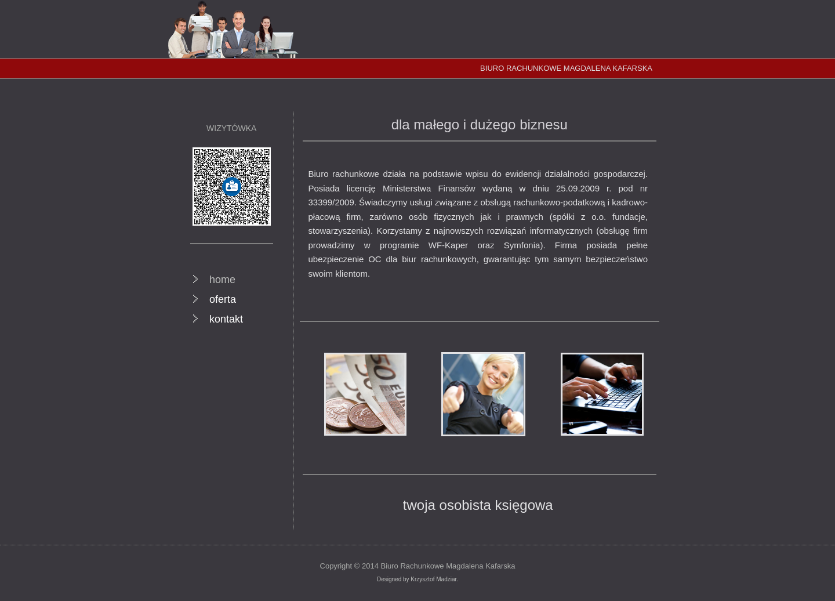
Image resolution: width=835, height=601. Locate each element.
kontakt (226, 319)
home (222, 279)
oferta (222, 299)
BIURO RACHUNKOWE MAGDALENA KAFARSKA (566, 68)
